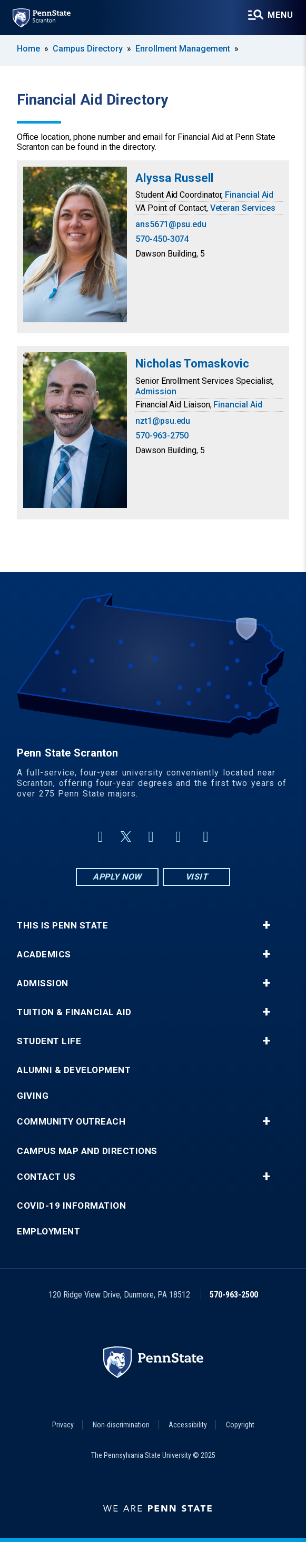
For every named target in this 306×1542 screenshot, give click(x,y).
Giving (32, 1096)
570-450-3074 (162, 239)
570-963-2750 (162, 436)
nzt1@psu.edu (162, 421)
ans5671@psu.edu (170, 224)
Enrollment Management (182, 49)
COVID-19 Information (71, 1206)
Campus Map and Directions (87, 1151)
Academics (44, 954)
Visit (196, 877)
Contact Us (46, 1177)
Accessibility (188, 1425)
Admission (155, 391)
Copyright (240, 1425)
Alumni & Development (74, 1070)
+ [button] (266, 925)
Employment (48, 1232)
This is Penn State (62, 926)
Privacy (63, 1425)
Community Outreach (71, 1122)
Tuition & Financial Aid (74, 1012)
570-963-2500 (234, 1295)
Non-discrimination (121, 1425)
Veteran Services (242, 208)
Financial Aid (249, 195)
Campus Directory (88, 49)
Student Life (49, 1041)
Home (28, 49)
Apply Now (117, 877)
